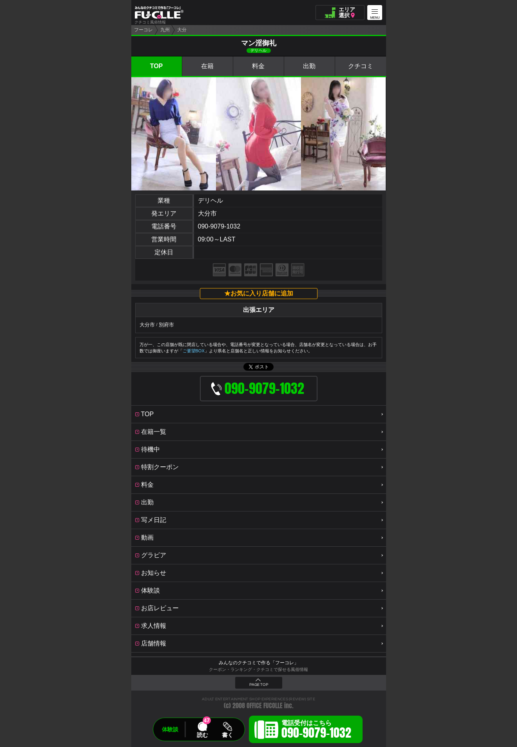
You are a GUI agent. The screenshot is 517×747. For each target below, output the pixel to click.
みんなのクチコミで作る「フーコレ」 (259, 662)
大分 (182, 30)
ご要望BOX (194, 350)
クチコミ (360, 66)
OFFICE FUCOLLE (265, 705)
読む (202, 735)
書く (227, 735)
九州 (165, 30)
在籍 (207, 66)
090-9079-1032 (219, 226)
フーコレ (143, 30)
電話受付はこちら (316, 731)
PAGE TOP (258, 685)
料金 (258, 66)
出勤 (309, 66)
